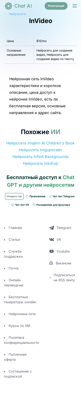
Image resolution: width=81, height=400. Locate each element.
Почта (14, 268)
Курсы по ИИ (19, 326)
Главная (15, 228)
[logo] (18, 6)
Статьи (14, 239)
